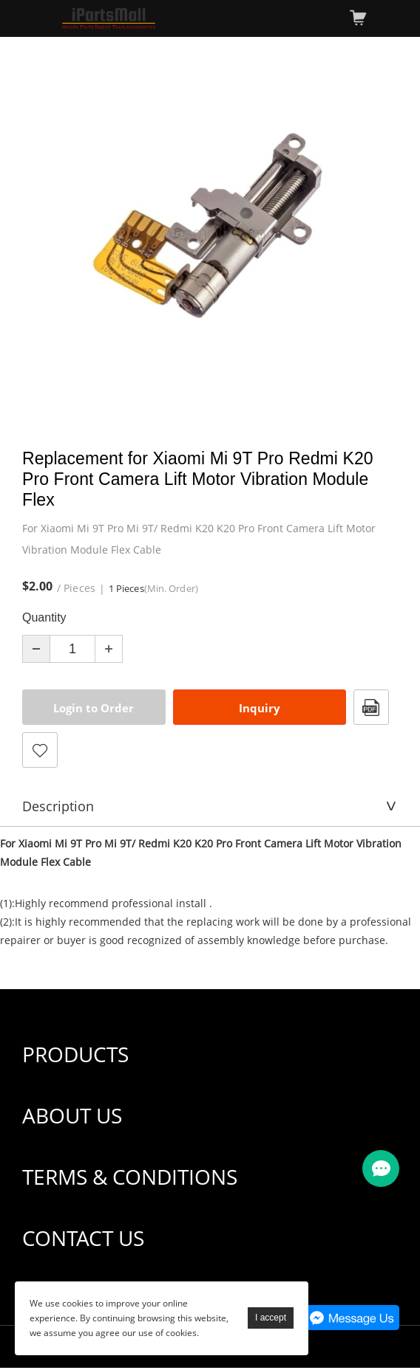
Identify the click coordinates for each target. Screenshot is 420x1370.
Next (378, 234)
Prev (41, 234)
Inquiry (259, 708)
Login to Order (93, 708)
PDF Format (371, 707)
